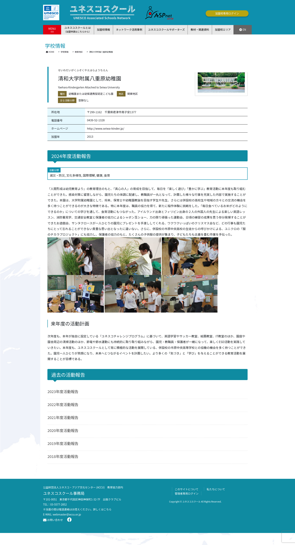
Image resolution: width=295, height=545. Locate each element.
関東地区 (132, 94)
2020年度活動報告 (62, 430)
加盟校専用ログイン (227, 13)
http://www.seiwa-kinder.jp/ (105, 128)
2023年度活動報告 (62, 391)
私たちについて (216, 489)
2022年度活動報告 (62, 404)
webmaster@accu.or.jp (67, 514)
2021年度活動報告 (62, 417)
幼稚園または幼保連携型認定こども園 (90, 94)
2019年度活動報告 (62, 443)
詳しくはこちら (102, 509)
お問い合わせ (53, 520)
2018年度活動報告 (62, 456)
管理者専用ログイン (186, 493)
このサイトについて (186, 489)
